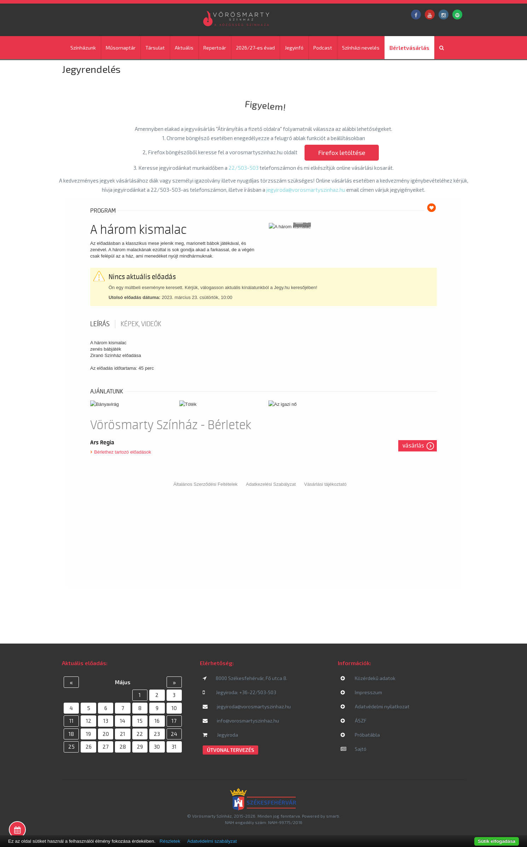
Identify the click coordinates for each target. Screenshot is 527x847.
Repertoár (214, 48)
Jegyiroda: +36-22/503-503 (239, 692)
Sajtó (353, 749)
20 (106, 734)
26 (89, 746)
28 (123, 746)
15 (140, 721)
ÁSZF (353, 721)
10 (174, 708)
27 (106, 746)
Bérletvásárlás (409, 47)
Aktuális (184, 48)
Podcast (322, 48)
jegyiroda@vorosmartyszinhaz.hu (306, 189)
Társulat (155, 48)
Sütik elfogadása (496, 841)
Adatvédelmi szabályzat (212, 841)
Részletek (170, 841)
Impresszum (361, 692)
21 (122, 734)
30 (157, 746)
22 (140, 734)
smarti (332, 815)
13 (105, 721)
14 (122, 721)
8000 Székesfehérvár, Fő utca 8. (245, 678)
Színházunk (83, 48)
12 (88, 721)
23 (157, 734)
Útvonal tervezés (230, 750)
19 (88, 734)
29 (140, 746)
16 (157, 721)
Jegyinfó (294, 48)
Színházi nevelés (361, 48)
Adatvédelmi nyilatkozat (375, 706)
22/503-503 (243, 168)
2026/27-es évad (255, 48)
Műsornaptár (120, 48)
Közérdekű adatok (368, 678)
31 (174, 746)
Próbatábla (360, 735)
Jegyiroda (220, 735)
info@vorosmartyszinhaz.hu (241, 721)
